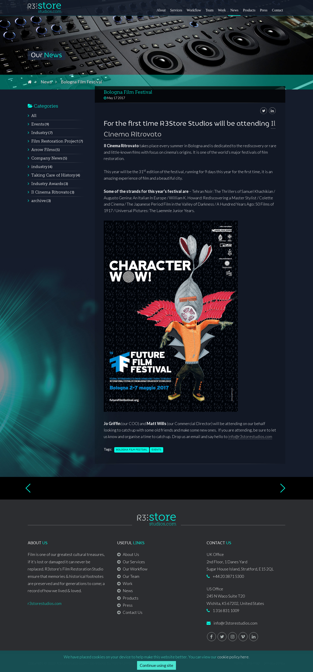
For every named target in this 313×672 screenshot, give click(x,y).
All (33, 115)
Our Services (134, 561)
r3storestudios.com (44, 603)
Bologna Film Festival (131, 449)
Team (210, 10)
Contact (277, 10)
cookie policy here (233, 656)
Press (263, 10)
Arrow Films (43, 149)
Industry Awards (47, 183)
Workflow (194, 10)
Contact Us (132, 612)
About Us (131, 554)
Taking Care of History (53, 175)
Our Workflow (135, 568)
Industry (39, 132)
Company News (46, 158)
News (234, 10)
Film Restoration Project (54, 141)
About (161, 10)
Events (156, 449)
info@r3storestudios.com (250, 436)
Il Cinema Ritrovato (50, 192)
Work (222, 10)
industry (39, 166)
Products (249, 10)
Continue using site (156, 665)
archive (38, 200)
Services (176, 10)
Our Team (131, 576)
